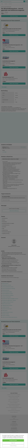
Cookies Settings (13, 445)
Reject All (13, 443)
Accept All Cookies (13, 440)
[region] (14, 440)
